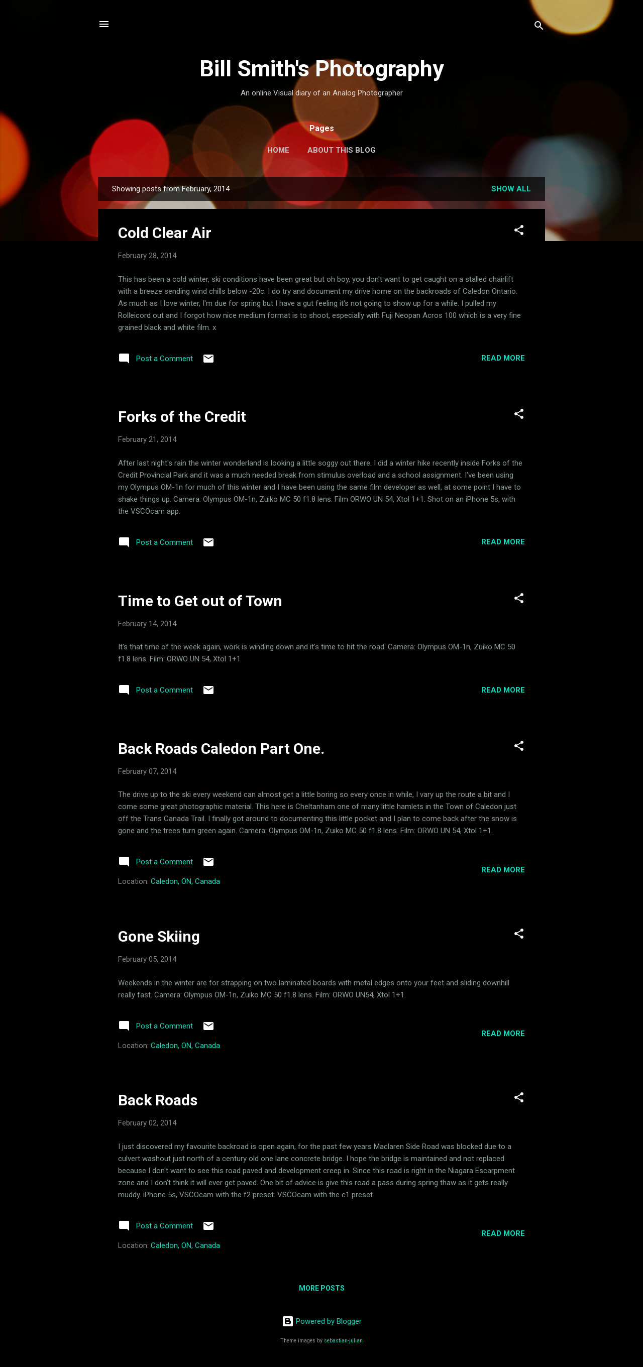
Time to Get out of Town (200, 601)
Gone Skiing (159, 936)
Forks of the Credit (182, 416)
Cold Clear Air (164, 233)
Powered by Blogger (322, 1321)
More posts (322, 1288)
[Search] (539, 27)
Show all (511, 188)
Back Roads (157, 1100)
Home (278, 150)
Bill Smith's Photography (321, 68)
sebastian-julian (343, 1340)
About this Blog (341, 150)
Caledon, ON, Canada (185, 881)
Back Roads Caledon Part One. (221, 748)
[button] (519, 232)
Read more (503, 358)
